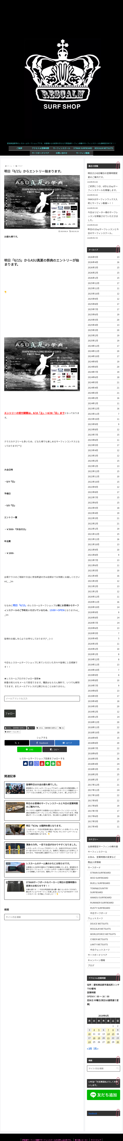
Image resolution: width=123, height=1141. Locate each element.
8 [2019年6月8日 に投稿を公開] (113, 1029)
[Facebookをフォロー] (31, 763)
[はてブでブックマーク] (67, 742)
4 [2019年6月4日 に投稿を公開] (94, 1029)
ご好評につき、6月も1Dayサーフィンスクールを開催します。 (103, 188)
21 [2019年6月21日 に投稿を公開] (108, 1037)
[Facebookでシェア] (42, 742)
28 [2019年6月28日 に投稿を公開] (108, 1041)
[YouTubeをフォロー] (42, 763)
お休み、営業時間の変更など (15, 728)
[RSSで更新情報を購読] (58, 763)
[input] (42, 917)
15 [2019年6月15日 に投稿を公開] (113, 1033)
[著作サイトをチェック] (25, 763)
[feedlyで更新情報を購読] (53, 763)
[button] (54, 749)
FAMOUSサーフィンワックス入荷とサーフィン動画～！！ (103, 201)
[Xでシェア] (17, 742)
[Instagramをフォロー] (36, 763)
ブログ (31, 728)
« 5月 (89, 1048)
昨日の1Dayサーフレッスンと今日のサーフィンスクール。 (103, 231)
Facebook (92, 1113)
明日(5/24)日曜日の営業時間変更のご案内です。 (103, 174)
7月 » (95, 1048)
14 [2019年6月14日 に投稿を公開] (108, 1033)
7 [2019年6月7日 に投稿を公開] (108, 1029)
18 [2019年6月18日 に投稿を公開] (94, 1037)
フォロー (10, 713)
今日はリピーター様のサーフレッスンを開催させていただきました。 (103, 216)
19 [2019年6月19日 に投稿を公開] (99, 1037)
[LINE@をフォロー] (47, 763)
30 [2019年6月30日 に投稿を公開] (118, 1041)
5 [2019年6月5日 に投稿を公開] (98, 1029)
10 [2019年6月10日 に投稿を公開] (89, 1033)
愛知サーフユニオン (12, 732)
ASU (61, 728)
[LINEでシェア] (29, 749)
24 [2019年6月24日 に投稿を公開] (89, 1041)
